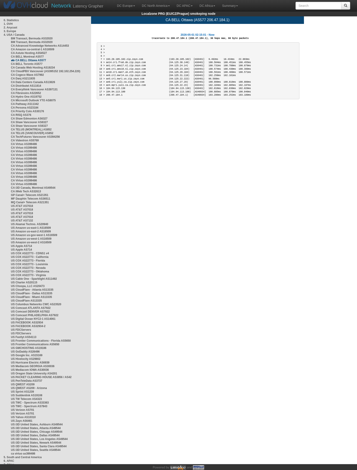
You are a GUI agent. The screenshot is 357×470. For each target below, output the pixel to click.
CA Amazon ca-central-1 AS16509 (32, 49)
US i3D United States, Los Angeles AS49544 (39, 439)
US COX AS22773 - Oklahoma (30, 271)
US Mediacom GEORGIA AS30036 (32, 366)
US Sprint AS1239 (22, 391)
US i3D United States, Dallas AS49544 (35, 435)
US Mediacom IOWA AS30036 (30, 369)
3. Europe (10, 31)
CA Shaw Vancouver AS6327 (29, 122)
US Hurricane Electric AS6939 (30, 362)
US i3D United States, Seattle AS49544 (36, 450)
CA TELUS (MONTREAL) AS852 (31, 129)
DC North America (156, 6)
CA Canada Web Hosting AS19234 (33, 67)
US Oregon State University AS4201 (34, 373)
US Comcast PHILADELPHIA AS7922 (35, 315)
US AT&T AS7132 (22, 220)
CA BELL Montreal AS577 (27, 56)
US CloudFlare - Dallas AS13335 (31, 293)
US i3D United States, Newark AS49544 (36, 442)
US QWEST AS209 (23, 384)
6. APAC (9, 460)
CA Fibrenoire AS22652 (26, 93)
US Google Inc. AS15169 (26, 355)
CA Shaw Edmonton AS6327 (29, 118)
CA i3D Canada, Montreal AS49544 (33, 187)
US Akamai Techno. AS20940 (29, 224)
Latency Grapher (77, 6)
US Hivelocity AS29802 (26, 359)
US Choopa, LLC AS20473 (28, 286)
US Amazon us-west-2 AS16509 (31, 242)
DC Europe (126, 6)
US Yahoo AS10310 (23, 417)
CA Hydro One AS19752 (26, 96)
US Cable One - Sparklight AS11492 (34, 278)
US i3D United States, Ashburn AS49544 (37, 424)
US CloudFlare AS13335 (26, 300)
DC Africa (207, 6)
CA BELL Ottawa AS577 (30, 60)
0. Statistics (11, 20)
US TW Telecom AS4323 (26, 399)
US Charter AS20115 (24, 282)
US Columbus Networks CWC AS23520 (36, 304)
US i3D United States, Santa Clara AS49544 (38, 446)
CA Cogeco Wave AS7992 (27, 74)
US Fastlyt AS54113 (23, 337)
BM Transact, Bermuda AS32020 (32, 38)
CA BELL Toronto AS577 (27, 64)
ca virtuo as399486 (23, 453)
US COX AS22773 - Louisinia (29, 264)
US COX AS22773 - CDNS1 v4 (30, 253)
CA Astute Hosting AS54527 (29, 53)
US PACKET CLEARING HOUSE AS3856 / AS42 (41, 377)
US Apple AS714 (21, 246)
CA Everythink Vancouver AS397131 (34, 89)
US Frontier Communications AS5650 (35, 344)
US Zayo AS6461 (21, 420)
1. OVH (8, 23)
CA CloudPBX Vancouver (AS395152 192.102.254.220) (45, 71)
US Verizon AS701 (22, 410)
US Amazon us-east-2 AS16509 (31, 231)
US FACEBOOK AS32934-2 (28, 326)
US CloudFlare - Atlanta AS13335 (32, 289)
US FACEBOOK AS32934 (27, 322)
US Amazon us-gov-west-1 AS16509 (34, 235)
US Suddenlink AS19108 (26, 395)
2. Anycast (10, 27)
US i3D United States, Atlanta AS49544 (36, 428)
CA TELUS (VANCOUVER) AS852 (32, 133)
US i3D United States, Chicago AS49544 (36, 431)
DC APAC (185, 6)
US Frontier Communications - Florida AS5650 (41, 340)
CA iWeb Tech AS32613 (26, 191)
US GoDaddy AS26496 (25, 351)
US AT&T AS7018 (22, 206)
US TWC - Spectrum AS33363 (30, 402)
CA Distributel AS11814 (26, 85)
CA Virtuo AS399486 (24, 144)
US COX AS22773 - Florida (28, 260)
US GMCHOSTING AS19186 (28, 348)
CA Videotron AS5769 (25, 140)
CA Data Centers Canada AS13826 (33, 82)
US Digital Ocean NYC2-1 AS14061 (33, 318)
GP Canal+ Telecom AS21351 (29, 195)
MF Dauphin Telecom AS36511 (30, 198)
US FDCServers (21, 329)
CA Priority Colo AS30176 (27, 111)
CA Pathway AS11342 (25, 104)
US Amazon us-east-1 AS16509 (31, 227)
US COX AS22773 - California (29, 257)
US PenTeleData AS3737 (26, 380)
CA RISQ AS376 (21, 115)
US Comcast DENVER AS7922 (30, 311)
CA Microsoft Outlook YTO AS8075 (33, 100)
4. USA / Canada (14, 34)
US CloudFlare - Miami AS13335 (31, 297)
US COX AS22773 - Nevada (28, 267)
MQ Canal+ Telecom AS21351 (30, 202)
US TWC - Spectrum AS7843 (29, 406)
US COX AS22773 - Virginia (28, 275)
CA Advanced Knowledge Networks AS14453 (40, 45)
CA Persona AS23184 (24, 107)
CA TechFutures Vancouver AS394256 (35, 136)
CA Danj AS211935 (23, 78)
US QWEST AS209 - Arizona (29, 388)
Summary (230, 6)
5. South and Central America (23, 457)
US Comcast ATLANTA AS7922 (31, 308)
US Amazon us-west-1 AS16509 (31, 238)
